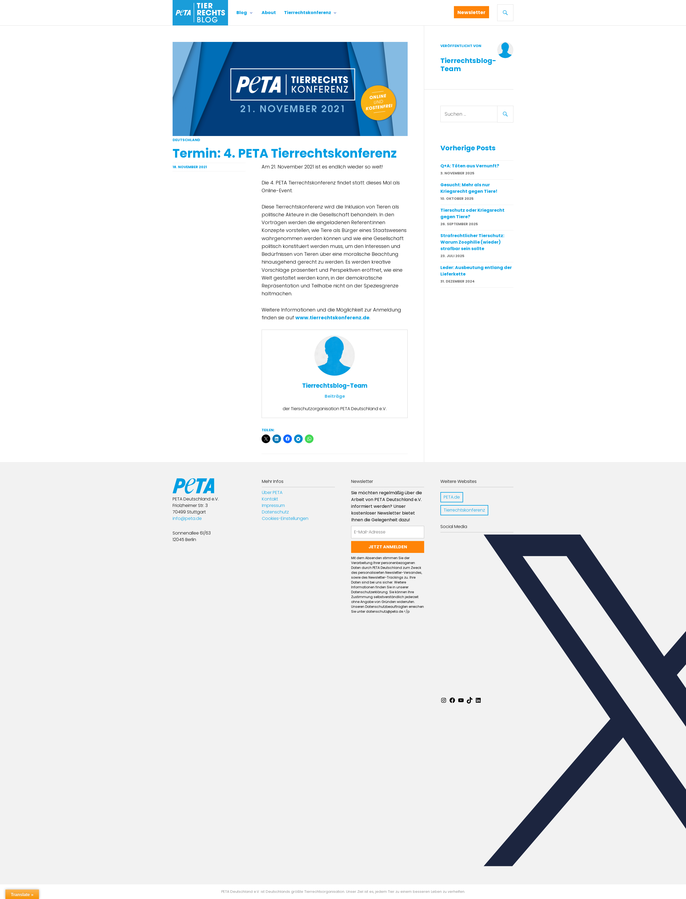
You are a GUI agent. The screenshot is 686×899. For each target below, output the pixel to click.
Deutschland (186, 139)
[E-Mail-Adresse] (387, 532)
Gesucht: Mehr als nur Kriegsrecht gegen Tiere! (468, 188)
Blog (241, 12)
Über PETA (272, 492)
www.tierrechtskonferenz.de (332, 317)
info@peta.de (187, 518)
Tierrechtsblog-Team (334, 386)
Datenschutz (275, 512)
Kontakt (270, 499)
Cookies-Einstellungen (285, 518)
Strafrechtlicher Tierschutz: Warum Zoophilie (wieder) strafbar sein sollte (472, 242)
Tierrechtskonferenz (307, 12)
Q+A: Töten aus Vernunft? (469, 166)
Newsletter (473, 13)
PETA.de (452, 497)
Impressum (273, 505)
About (269, 12)
